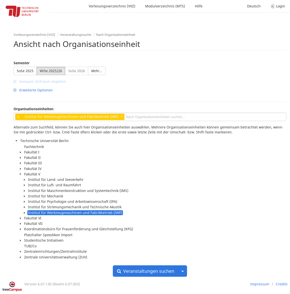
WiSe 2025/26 (51, 70)
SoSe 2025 (25, 70)
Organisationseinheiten (33, 108)
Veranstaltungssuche (75, 34)
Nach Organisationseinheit (115, 34)
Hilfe (199, 6)
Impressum (259, 284)
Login (278, 6)
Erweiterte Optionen (33, 90)
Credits (282, 284)
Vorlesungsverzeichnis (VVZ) (112, 6)
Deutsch (254, 6)
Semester (22, 63)
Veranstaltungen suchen (145, 271)
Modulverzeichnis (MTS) (165, 6)
